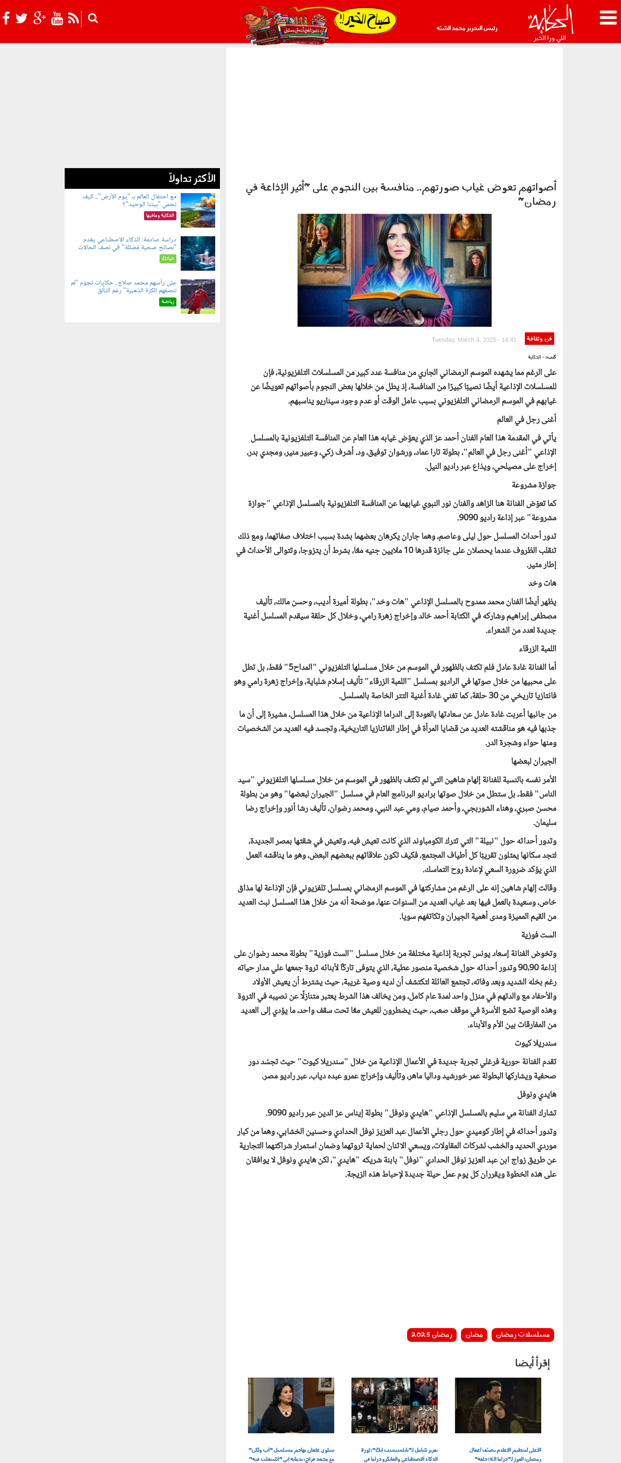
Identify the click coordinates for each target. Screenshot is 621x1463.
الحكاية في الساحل (253, 1399)
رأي (368, 1399)
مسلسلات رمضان (523, 1222)
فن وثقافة (539, 226)
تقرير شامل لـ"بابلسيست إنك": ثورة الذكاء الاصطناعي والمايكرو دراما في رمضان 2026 (399, 1347)
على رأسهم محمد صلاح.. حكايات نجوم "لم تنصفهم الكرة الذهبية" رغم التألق (124, 287)
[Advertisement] (394, 112)
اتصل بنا (396, 1449)
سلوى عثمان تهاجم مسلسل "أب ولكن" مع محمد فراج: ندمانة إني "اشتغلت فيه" (291, 1342)
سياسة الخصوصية (505, 1449)
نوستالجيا (118, 1399)
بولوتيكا (291, 1399)
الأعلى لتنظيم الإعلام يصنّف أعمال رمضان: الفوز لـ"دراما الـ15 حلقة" (505, 1342)
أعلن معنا (421, 1449)
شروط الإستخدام (457, 1449)
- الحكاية (536, 244)
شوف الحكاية (85, 1399)
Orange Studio (116, 1454)
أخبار (354, 1399)
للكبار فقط (192, 1399)
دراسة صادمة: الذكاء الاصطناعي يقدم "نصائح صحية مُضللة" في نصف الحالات (127, 243)
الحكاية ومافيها (326, 1399)
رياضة (142, 1399)
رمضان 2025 (431, 1222)
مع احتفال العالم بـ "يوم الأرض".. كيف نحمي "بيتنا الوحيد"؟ (129, 200)
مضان (474, 1222)
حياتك (219, 1399)
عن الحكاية (544, 1449)
